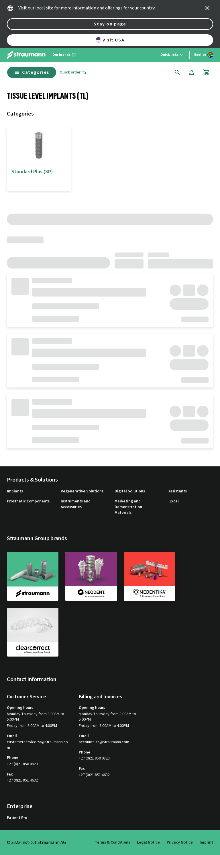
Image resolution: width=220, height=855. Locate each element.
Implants (15, 491)
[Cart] (206, 72)
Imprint (206, 842)
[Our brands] (64, 55)
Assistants (177, 491)
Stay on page (110, 24)
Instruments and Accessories (76, 504)
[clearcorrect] (32, 632)
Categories (31, 72)
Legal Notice (148, 842)
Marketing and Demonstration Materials (128, 507)
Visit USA (110, 40)
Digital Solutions (130, 491)
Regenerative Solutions (82, 491)
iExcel (173, 501)
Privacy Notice (180, 842)
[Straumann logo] (26, 55)
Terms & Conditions (112, 842)
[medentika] (149, 576)
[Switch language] (203, 55)
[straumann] (32, 576)
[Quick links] (172, 55)
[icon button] (207, 8)
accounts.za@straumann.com (104, 742)
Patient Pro (17, 818)
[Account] (191, 72)
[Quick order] (73, 72)
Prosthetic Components (28, 501)
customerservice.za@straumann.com (37, 745)
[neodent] (91, 576)
